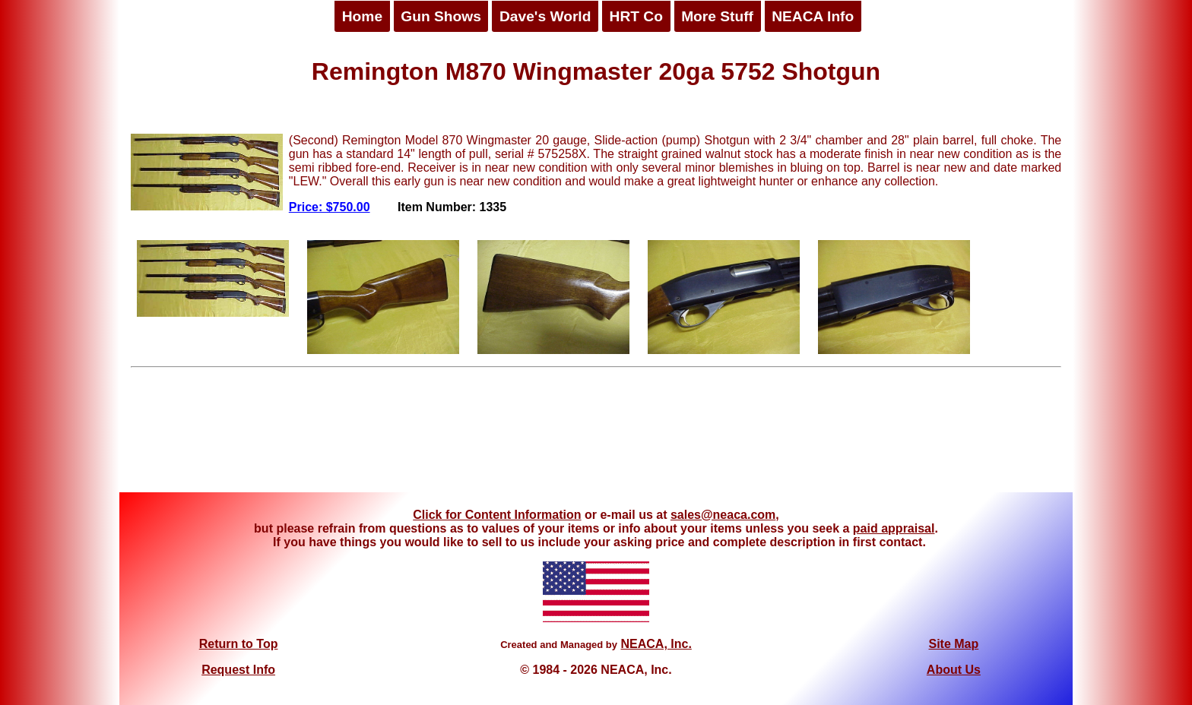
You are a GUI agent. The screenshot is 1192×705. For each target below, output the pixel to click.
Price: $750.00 (329, 207)
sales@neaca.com (722, 514)
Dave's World (545, 16)
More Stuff (717, 16)
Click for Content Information (497, 514)
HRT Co (636, 16)
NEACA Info (813, 16)
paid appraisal (894, 528)
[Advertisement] (596, 435)
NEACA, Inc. (655, 643)
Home (362, 16)
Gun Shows (441, 16)
